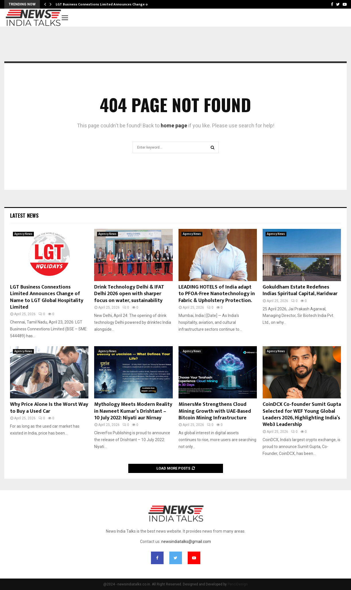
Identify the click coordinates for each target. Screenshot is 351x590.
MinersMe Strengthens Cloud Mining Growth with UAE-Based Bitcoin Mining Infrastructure (215, 411)
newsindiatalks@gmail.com (186, 541)
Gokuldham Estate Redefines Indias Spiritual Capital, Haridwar (300, 290)
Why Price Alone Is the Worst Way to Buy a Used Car (49, 407)
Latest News (24, 215)
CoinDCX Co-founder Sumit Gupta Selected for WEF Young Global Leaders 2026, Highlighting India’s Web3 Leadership (302, 414)
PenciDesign (238, 584)
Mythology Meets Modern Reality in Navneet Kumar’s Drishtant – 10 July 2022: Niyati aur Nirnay (133, 411)
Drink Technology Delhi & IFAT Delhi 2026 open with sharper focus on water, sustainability (129, 294)
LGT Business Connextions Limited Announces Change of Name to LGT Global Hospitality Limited (46, 297)
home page (174, 125)
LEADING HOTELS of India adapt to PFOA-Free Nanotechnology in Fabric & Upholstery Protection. (217, 294)
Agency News (23, 233)
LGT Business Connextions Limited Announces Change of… (104, 4)
